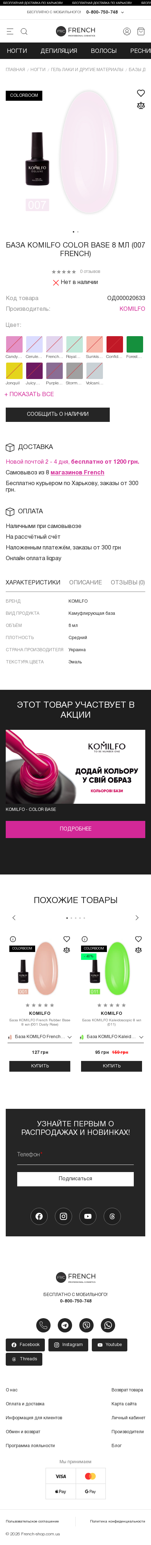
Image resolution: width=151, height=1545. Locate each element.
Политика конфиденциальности (117, 1521)
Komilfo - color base (31, 810)
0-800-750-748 (102, 12)
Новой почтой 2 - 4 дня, (72, 462)
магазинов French (77, 472)
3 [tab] (75, 918)
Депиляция (59, 51)
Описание (85, 582)
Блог (117, 1446)
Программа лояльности (30, 1446)
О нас (12, 1390)
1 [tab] (73, 232)
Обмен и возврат (23, 1432)
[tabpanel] (75, 152)
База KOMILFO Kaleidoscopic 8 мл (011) (111, 1018)
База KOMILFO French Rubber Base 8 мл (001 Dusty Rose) (39, 1018)
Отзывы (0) (128, 582)
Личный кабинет (128, 1418)
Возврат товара (127, 1390)
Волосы (104, 51)
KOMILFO (132, 309)
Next (137, 917)
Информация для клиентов (34, 1418)
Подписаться (75, 1179)
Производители (128, 1432)
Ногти (17, 51)
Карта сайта (124, 1404)
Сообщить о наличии (58, 414)
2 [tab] (78, 232)
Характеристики (33, 582)
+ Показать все (29, 394)
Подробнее (75, 829)
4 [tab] (80, 918)
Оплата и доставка (25, 1404)
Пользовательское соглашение (32, 1521)
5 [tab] (84, 918)
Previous (14, 917)
